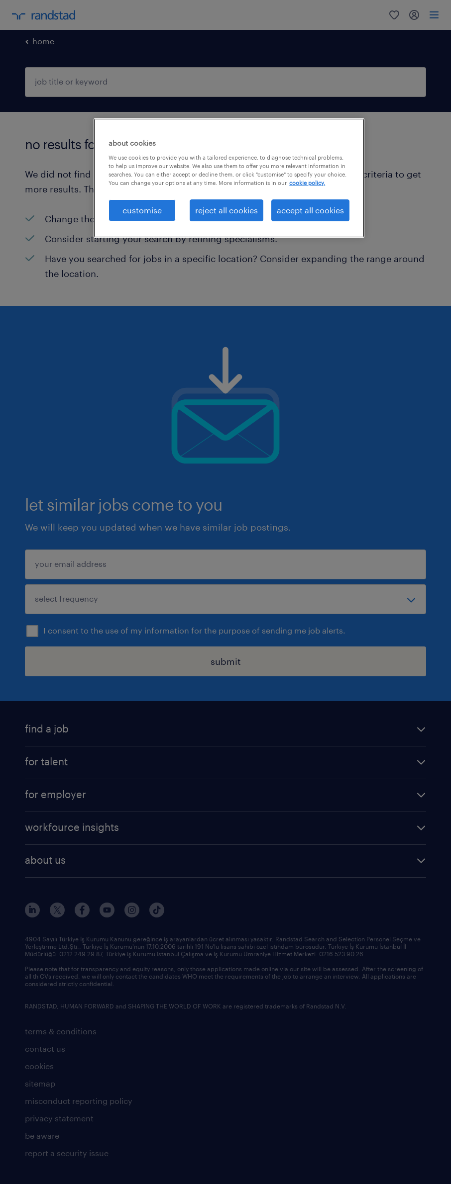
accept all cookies (310, 210)
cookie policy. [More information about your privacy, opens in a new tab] (307, 183)
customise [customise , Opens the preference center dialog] (142, 210)
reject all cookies (226, 210)
